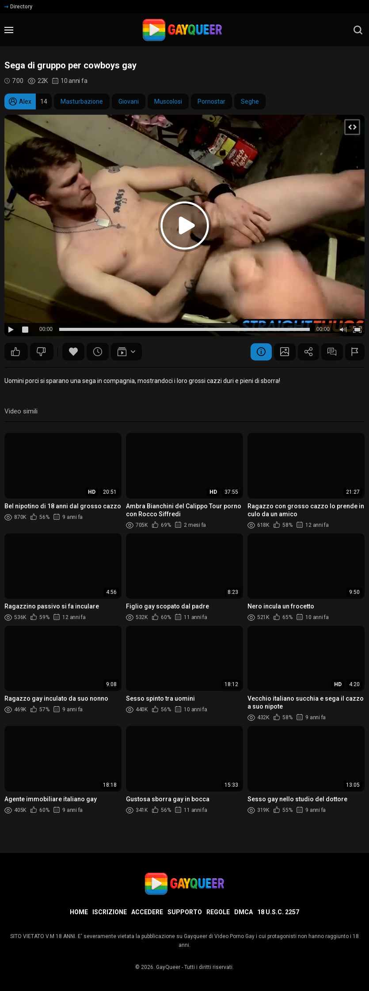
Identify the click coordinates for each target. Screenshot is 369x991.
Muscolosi (168, 101)
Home (79, 912)
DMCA (243, 912)
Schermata (282, 351)
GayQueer (168, 967)
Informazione (258, 351)
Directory (18, 7)
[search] (358, 30)
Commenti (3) (331, 351)
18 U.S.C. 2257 (278, 912)
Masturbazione (82, 101)
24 (41, 351)
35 (15, 351)
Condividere (306, 351)
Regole (218, 912)
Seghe (250, 101)
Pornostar (211, 101)
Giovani (128, 101)
